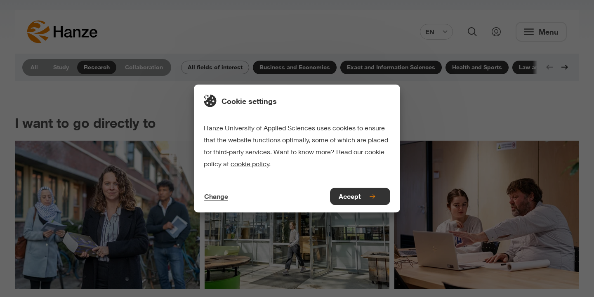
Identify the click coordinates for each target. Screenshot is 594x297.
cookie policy (250, 163)
